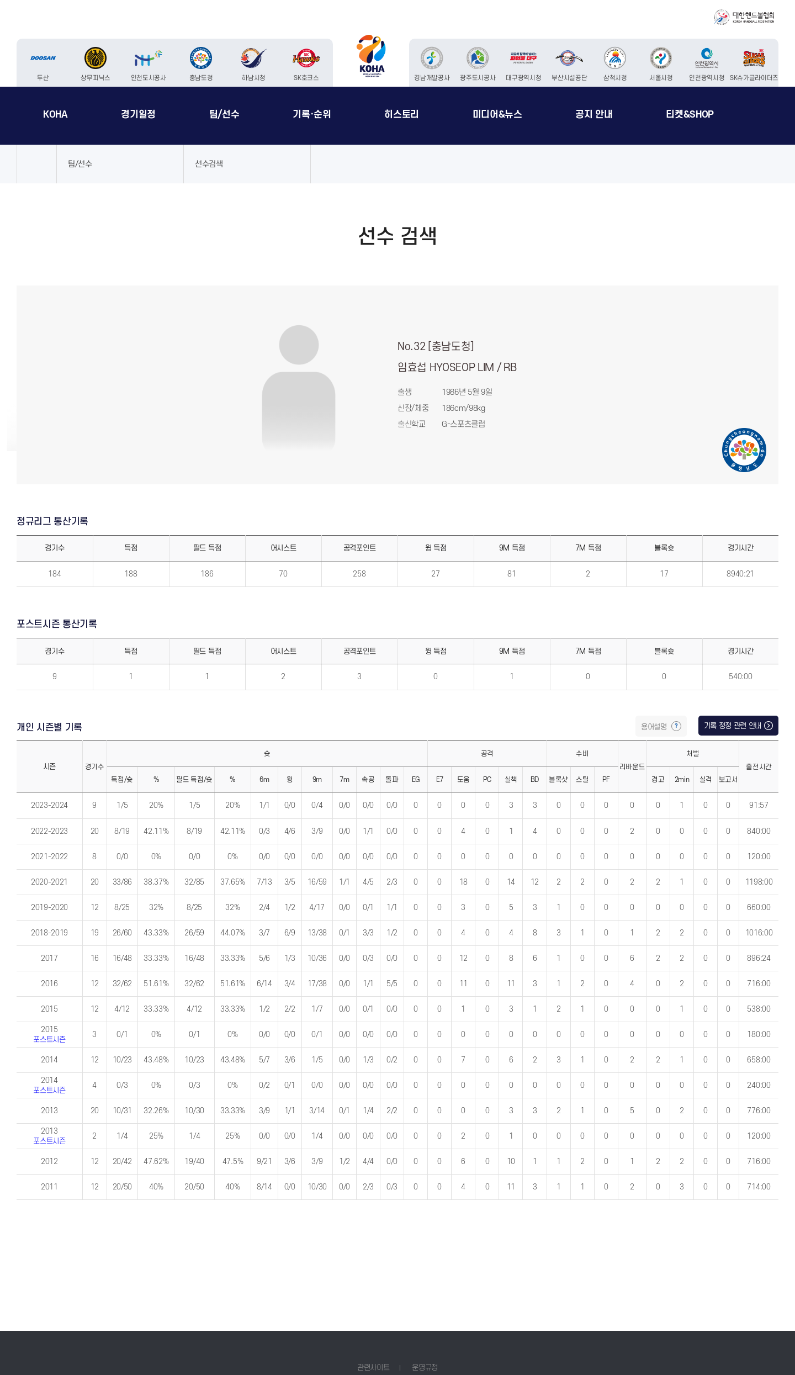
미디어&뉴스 (497, 114)
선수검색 (209, 164)
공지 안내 (593, 114)
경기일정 (138, 114)
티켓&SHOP (690, 114)
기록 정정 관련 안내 (732, 726)
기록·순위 (312, 114)
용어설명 (655, 727)
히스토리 (401, 114)
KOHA (55, 114)
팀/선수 (224, 114)
